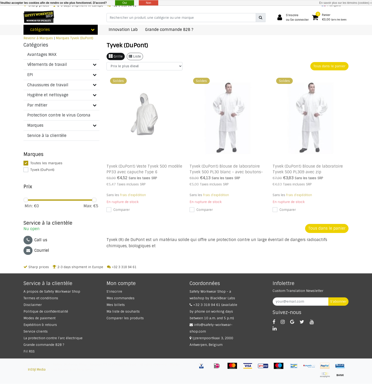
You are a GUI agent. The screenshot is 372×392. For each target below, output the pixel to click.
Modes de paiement (39, 318)
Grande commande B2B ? (43, 345)
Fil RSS (29, 351)
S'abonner (338, 301)
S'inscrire (114, 291)
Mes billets (116, 305)
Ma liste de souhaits (123, 311)
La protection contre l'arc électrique (53, 338)
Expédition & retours (40, 325)
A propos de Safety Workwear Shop (51, 291)
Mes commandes (121, 298)
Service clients (35, 331)
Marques (62, 38)
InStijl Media (37, 370)
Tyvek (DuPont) (81, 38)
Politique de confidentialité (45, 311)
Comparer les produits (125, 318)
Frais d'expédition (133, 195)
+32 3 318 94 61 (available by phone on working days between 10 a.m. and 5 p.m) (213, 311)
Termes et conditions (40, 298)
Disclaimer (32, 305)
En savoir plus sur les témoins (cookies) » (345, 3)
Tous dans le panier (329, 66)
